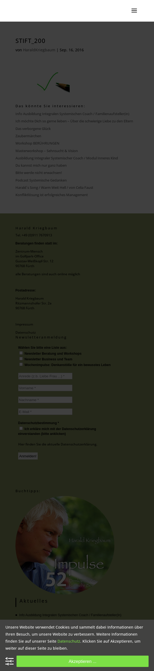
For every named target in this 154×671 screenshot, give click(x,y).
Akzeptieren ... (82, 661)
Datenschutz (68, 641)
